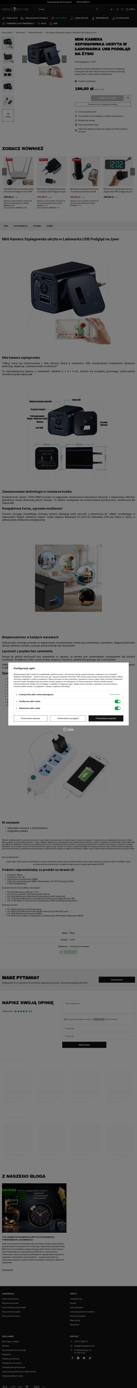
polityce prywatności (39, 679)
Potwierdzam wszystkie (106, 718)
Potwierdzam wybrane (30, 718)
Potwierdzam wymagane (68, 718)
